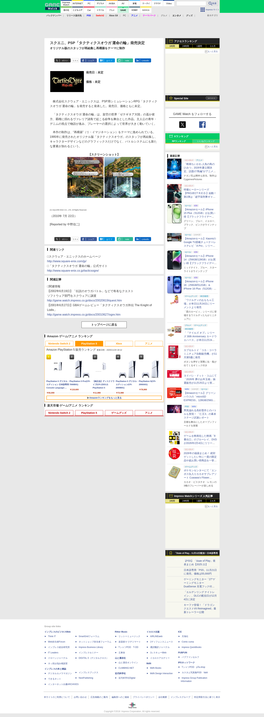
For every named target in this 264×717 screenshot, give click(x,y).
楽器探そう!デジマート (130, 642)
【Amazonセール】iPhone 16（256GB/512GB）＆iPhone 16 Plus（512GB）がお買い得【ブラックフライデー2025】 (200, 288)
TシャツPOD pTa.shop (193, 667)
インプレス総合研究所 (59, 647)
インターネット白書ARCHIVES (63, 684)
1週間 (199, 46)
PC (124, 15)
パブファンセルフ (190, 657)
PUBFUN (182, 652)
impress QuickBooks (191, 647)
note (127, 60)
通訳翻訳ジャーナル (160, 647)
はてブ (109, 60)
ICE (180, 632)
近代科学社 (120, 673)
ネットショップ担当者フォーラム (95, 642)
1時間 (172, 46)
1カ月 (213, 46)
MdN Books (155, 668)
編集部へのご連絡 (120, 697)
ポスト (65, 60)
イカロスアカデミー (160, 658)
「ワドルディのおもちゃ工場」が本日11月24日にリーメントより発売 (199, 304)
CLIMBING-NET (126, 668)
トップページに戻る (104, 324)
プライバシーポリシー (143, 697)
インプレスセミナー (88, 652)
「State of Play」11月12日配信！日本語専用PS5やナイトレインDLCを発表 (196, 554)
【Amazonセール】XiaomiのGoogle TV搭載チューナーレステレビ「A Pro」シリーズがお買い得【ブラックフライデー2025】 (200, 245)
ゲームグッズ (118, 412)
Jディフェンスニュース (161, 642)
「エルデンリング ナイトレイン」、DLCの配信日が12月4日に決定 (200, 596)
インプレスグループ (180, 697)
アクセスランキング (185, 41)
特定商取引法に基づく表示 (207, 697)
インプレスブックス (88, 672)
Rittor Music (121, 632)
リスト (75, 60)
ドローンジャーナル (58, 658)
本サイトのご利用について (57, 697)
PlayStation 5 (89, 343)
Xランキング (181, 136)
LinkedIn (145, 60)
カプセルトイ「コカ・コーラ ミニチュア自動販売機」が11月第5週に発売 (200, 354)
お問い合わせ (80, 697)
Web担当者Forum (56, 642)
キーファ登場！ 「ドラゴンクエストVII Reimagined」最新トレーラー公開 (200, 608)
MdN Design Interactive (161, 673)
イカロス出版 (153, 632)
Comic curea (188, 642)
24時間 (185, 46)
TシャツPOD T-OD (128, 647)
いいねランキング (206, 141)
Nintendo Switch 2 (59, 343)
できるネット (54, 679)
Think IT (52, 636)
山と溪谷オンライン (128, 662)
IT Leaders (53, 652)
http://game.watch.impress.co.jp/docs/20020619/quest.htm (84, 300)
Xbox (119, 343)
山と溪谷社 (120, 658)
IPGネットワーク (186, 662)
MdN (149, 663)
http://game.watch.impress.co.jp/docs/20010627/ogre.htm (84, 314)
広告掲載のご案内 (99, 697)
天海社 (185, 636)
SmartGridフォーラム (89, 636)
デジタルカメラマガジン (60, 673)
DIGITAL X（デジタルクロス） (94, 658)
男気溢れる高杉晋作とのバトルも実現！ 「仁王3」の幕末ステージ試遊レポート (200, 414)
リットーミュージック (129, 636)
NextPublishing (86, 678)
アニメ (149, 343)
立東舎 (122, 652)
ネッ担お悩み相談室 (58, 663)
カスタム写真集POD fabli (195, 672)
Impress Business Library (91, 647)
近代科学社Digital (127, 678)
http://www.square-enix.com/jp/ (67, 261)
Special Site (181, 98)
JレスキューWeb (158, 652)
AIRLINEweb (156, 636)
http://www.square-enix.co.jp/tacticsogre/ (73, 270)
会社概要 (162, 697)
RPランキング (179, 141)
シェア (91, 60)
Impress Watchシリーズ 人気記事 (193, 496)
